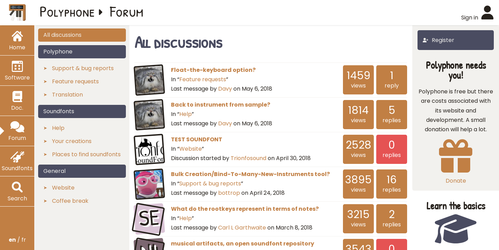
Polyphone (67, 11)
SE (149, 218)
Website (190, 149)
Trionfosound (248, 158)
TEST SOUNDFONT (196, 139)
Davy (225, 89)
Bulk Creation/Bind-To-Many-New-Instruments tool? (250, 174)
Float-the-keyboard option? (213, 70)
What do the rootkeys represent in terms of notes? (245, 209)
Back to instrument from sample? (220, 105)
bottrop (229, 193)
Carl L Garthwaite (242, 228)
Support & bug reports (210, 184)
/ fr (17, 240)
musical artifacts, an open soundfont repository (242, 244)
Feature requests (202, 79)
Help (185, 114)
